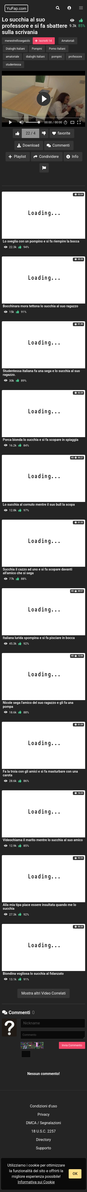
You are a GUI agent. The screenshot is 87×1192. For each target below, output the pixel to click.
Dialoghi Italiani (15, 48)
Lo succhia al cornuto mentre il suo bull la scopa (39, 505)
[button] (69, 8)
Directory (43, 1139)
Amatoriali (67, 40)
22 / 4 (30, 133)
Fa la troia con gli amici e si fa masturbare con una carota (40, 773)
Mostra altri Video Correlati (43, 993)
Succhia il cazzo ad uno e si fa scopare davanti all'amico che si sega (37, 571)
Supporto (43, 1148)
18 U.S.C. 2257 (43, 1131)
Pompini (37, 48)
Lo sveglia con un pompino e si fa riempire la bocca (41, 241)
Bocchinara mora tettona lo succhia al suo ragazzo (40, 306)
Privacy (44, 1114)
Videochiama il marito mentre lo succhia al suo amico (43, 840)
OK (75, 1173)
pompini (57, 56)
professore (75, 56)
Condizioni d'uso (43, 1106)
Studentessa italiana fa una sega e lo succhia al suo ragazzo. (41, 373)
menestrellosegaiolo (17, 40)
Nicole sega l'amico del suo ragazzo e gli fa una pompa (38, 704)
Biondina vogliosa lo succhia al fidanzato (33, 974)
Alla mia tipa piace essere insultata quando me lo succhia (39, 907)
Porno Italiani (57, 48)
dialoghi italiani (35, 56)
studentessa (13, 64)
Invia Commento (72, 1045)
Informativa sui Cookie (36, 1182)
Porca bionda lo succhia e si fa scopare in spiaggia (40, 440)
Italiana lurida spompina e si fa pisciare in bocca (39, 638)
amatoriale (12, 56)
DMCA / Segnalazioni (43, 1123)
